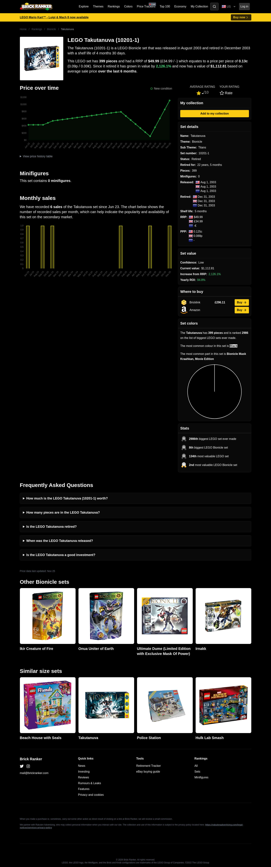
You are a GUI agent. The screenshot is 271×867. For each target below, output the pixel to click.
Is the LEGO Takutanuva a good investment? (60, 555)
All (196, 765)
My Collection (199, 6)
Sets (197, 771)
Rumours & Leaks (89, 783)
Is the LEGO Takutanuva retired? (51, 526)
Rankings (114, 6)
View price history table (37, 156)
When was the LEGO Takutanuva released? (59, 541)
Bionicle (51, 29)
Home (23, 29)
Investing (84, 771)
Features (83, 789)
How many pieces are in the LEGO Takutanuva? (63, 512)
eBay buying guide (148, 771)
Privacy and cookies (91, 794)
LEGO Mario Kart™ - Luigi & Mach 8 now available (54, 17)
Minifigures (201, 777)
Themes (98, 6)
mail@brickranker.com (34, 773)
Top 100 (165, 6)
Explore (84, 6)
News (81, 765)
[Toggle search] (214, 6)
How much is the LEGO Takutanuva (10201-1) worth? (67, 498)
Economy (180, 6)
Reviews (83, 777)
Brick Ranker (31, 759)
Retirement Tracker (148, 765)
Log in (244, 6)
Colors (128, 6)
